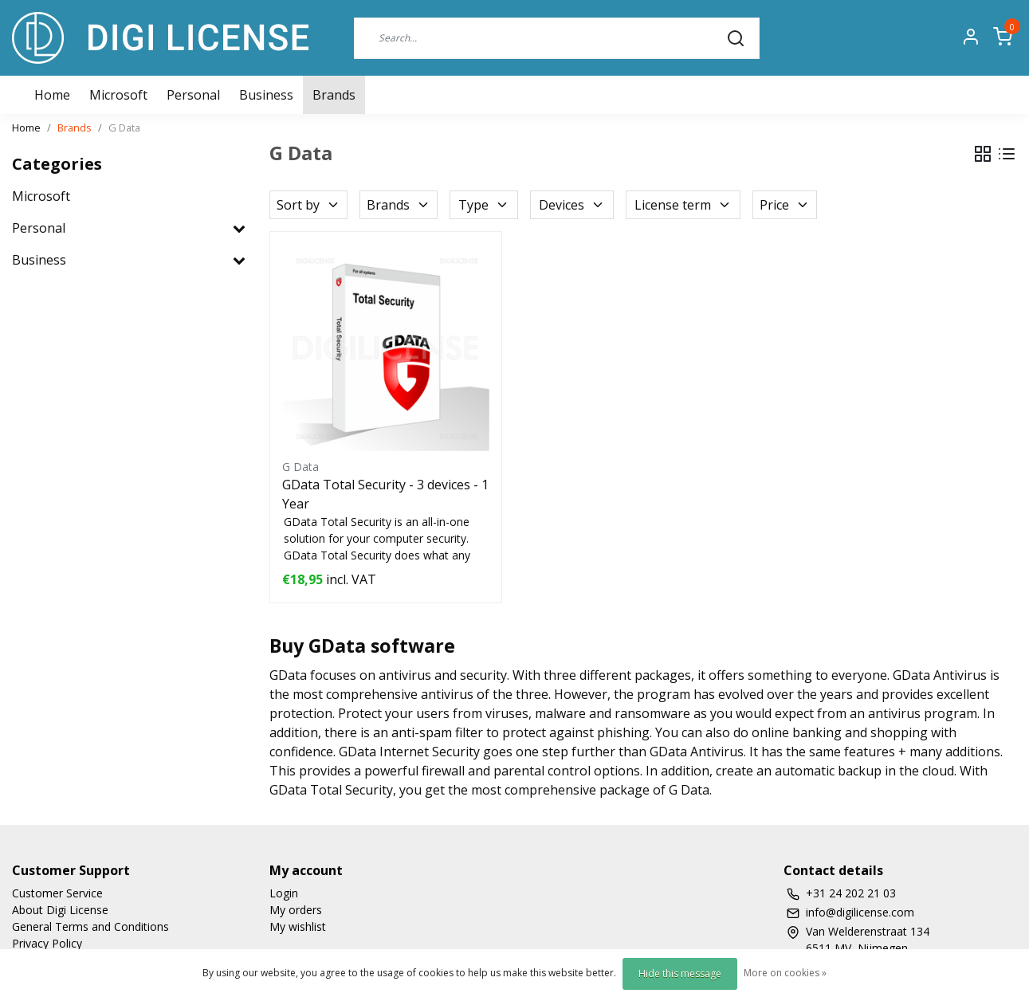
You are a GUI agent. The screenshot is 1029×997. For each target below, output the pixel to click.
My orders (295, 909)
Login (283, 893)
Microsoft (118, 95)
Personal (193, 95)
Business (266, 95)
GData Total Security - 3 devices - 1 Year (385, 494)
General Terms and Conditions (90, 926)
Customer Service (57, 893)
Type (483, 205)
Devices (572, 205)
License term (683, 205)
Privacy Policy (47, 943)
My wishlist (297, 926)
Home (26, 127)
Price (785, 205)
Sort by (308, 205)
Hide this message (679, 973)
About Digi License (60, 909)
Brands (333, 95)
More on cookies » (785, 972)
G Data (124, 127)
